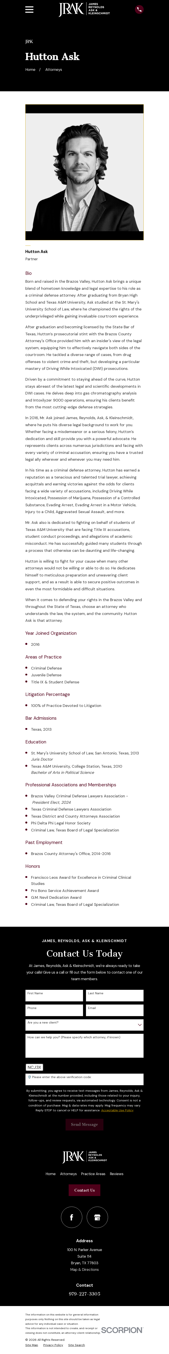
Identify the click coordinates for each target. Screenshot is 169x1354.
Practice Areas (93, 1173)
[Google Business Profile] (97, 1217)
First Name (35, 993)
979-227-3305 (84, 1294)
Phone (32, 1008)
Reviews (116, 1173)
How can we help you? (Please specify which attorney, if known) (74, 1037)
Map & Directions (84, 1269)
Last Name (95, 993)
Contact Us (84, 1190)
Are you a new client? (43, 1022)
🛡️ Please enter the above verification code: (60, 1077)
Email (92, 1008)
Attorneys (68, 1173)
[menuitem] (31, 1345)
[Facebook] (71, 1217)
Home (51, 1173)
